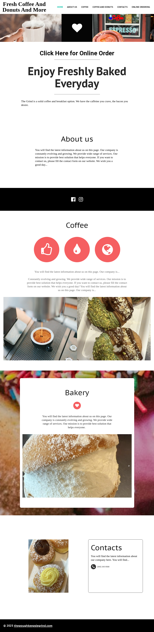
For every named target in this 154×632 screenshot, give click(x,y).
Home (60, 7)
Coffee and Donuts (102, 7)
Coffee (84, 7)
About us (72, 7)
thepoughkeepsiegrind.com (33, 625)
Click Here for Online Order (77, 53)
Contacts (122, 7)
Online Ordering (141, 7)
